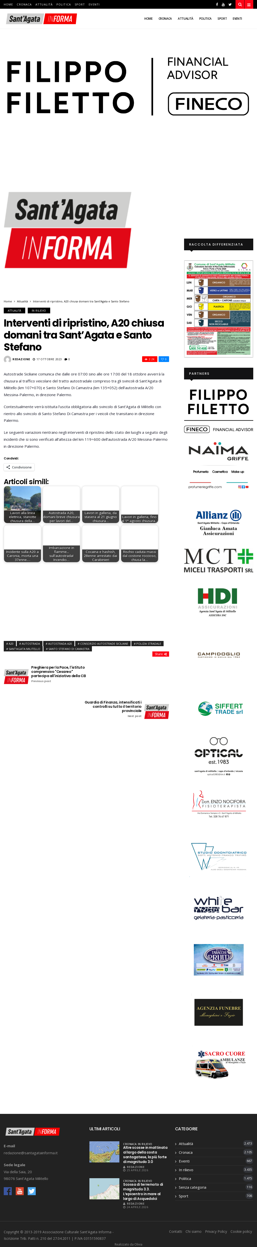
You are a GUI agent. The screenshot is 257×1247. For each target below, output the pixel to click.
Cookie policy (241, 1231)
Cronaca (24, 4)
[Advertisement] (86, 600)
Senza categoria (192, 1187)
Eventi (94, 4)
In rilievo (39, 310)
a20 (11, 643)
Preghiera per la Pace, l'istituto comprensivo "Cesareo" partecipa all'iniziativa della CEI (60, 674)
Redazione (21, 359)
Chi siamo (194, 1231)
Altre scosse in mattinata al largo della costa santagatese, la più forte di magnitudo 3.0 (145, 1154)
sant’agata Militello (24, 649)
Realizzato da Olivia (128, 1244)
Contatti (175, 1231)
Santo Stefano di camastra (68, 649)
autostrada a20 (60, 643)
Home (8, 4)
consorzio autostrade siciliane (104, 643)
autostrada (31, 643)
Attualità (44, 4)
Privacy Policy (216, 1231)
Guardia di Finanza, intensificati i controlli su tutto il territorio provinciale (113, 709)
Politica (63, 4)
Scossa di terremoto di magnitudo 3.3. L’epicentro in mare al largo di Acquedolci (143, 1191)
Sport (80, 4)
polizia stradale (148, 643)
